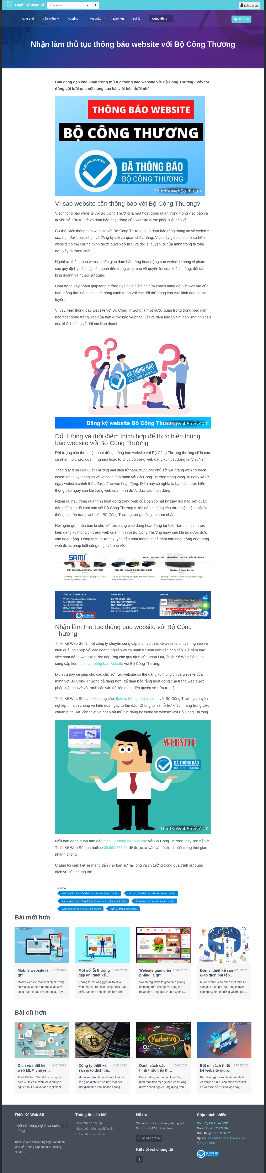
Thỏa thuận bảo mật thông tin (94, 1128)
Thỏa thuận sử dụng (88, 1123)
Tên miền (51, 18)
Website (97, 18)
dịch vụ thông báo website (101, 664)
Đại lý (138, 18)
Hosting (74, 18)
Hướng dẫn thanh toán (90, 1134)
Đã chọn (241, 19)
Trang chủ (27, 18)
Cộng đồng (161, 18)
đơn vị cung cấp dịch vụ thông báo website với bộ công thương (94, 901)
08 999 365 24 (116, 848)
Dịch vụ (118, 18)
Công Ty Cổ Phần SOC (212, 1123)
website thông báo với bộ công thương (81, 909)
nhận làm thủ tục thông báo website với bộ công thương (90, 893)
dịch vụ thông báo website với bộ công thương (152, 893)
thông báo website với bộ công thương (155, 901)
